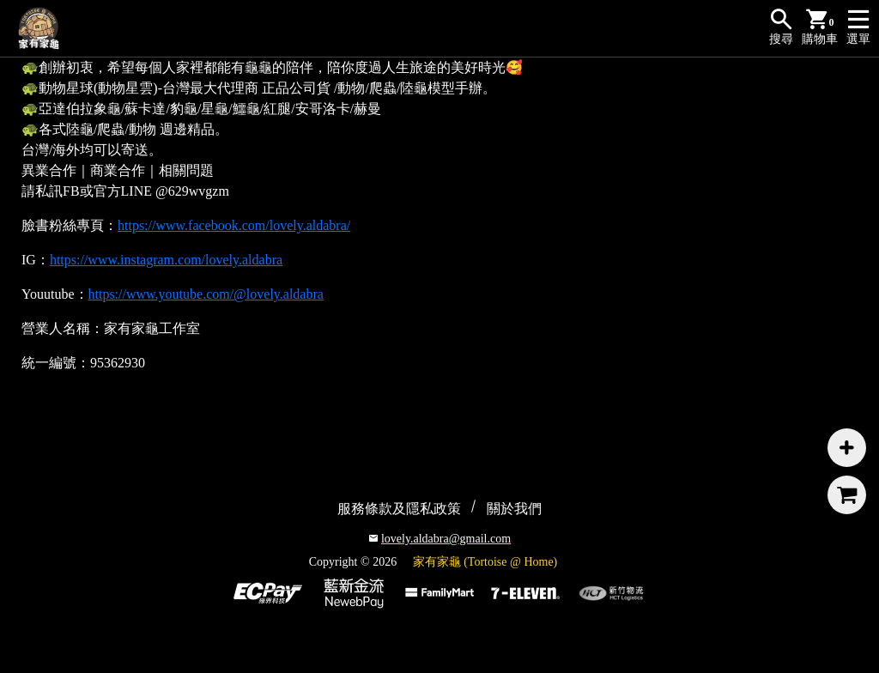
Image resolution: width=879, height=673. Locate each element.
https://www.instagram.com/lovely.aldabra (166, 259)
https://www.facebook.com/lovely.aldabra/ (234, 225)
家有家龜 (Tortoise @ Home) (485, 561)
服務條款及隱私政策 (399, 508)
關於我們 (514, 508)
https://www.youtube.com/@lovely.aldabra (206, 294)
